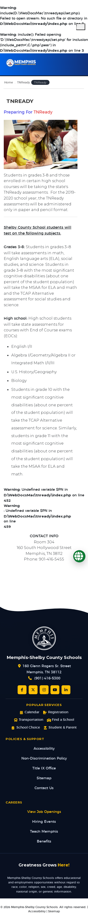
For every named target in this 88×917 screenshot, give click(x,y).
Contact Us (44, 788)
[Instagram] (44, 689)
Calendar (29, 712)
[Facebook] (22, 689)
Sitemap (44, 778)
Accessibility (44, 748)
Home (8, 82)
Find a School (60, 720)
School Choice (25, 727)
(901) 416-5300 (47, 678)
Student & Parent (60, 727)
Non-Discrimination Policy (44, 758)
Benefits (44, 841)
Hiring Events (44, 821)
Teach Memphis (44, 831)
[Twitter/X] (33, 689)
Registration (55, 712)
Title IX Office (44, 768)
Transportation (28, 720)
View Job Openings (44, 812)
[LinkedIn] (65, 689)
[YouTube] (54, 689)
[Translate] (79, 556)
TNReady (23, 82)
